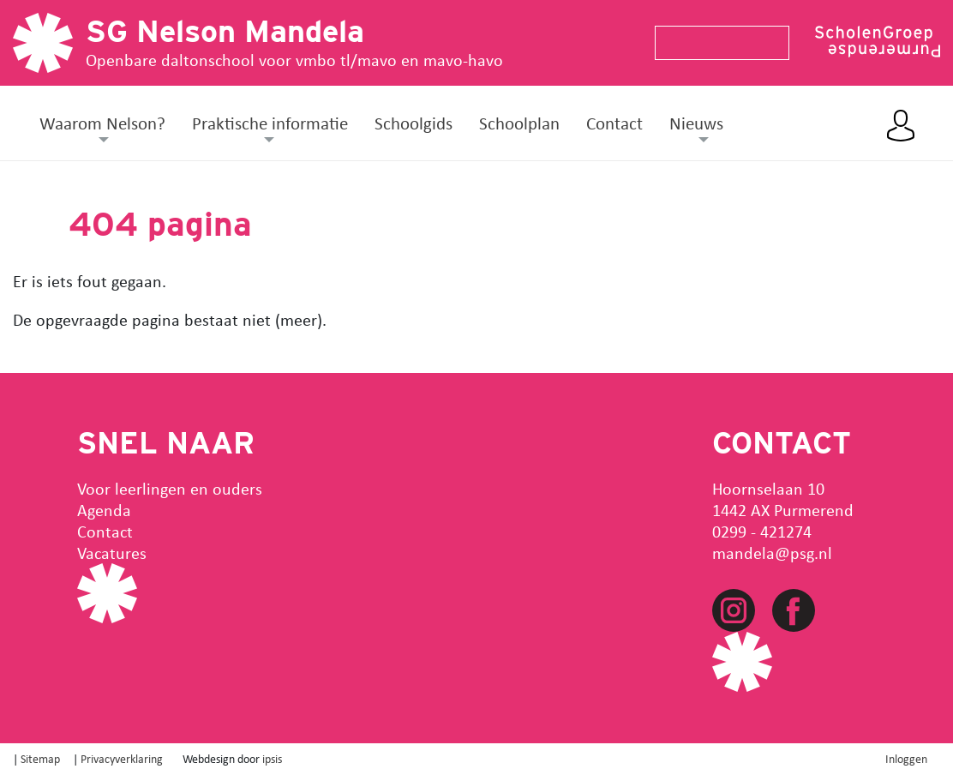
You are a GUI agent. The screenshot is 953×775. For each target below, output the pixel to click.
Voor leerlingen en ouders (169, 488)
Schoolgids (414, 123)
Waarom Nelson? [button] (102, 123)
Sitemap (40, 758)
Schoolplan (519, 123)
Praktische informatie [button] (270, 123)
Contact (614, 123)
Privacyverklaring (122, 758)
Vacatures (112, 552)
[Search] (715, 43)
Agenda (104, 509)
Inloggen (906, 758)
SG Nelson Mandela (225, 31)
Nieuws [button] (696, 123)
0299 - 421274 (762, 531)
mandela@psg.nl (772, 552)
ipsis (272, 758)
